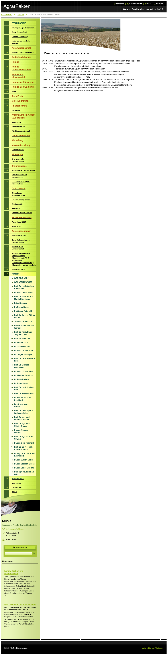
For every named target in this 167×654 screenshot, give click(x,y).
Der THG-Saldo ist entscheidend (20, 604)
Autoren (21, 15)
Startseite (120, 4)
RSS (149, 4)
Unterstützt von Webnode (152, 648)
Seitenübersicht (135, 4)
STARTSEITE (6, 15)
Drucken (159, 4)
